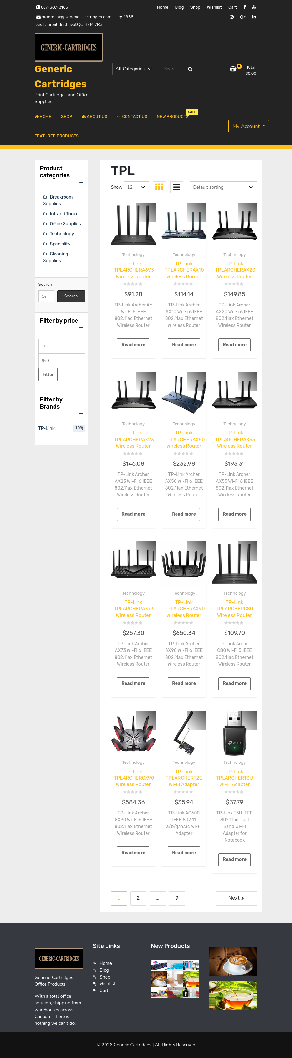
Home (162, 7)
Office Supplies (65, 224)
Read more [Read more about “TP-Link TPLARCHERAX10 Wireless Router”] (184, 344)
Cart (232, 7)
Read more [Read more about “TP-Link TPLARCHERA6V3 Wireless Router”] (133, 344)
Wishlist (214, 7)
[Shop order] (223, 187)
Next (234, 898)
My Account (247, 126)
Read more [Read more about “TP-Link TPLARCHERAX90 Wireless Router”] (184, 683)
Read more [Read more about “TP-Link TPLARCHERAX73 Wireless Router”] (133, 683)
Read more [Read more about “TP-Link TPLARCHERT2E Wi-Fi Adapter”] (184, 853)
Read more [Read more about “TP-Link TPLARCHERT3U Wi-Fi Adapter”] (235, 859)
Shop (195, 7)
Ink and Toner (64, 214)
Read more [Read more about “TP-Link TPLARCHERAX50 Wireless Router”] (184, 514)
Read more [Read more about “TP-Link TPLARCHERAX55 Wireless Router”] (235, 514)
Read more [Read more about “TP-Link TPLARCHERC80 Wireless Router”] (235, 683)
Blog (179, 7)
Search (45, 284)
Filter (48, 374)
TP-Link (46, 428)
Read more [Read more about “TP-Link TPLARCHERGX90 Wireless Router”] (133, 853)
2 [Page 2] (138, 898)
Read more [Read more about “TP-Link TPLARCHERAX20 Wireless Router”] (235, 344)
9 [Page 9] (177, 898)
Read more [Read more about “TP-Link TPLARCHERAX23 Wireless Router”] (133, 514)
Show (117, 187)
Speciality (60, 244)
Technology (133, 254)
